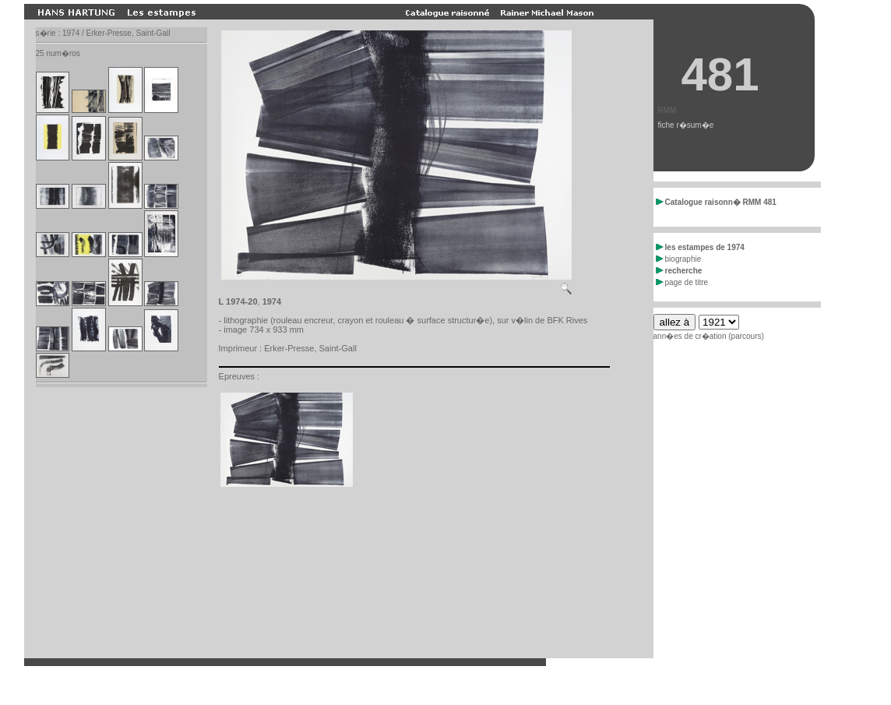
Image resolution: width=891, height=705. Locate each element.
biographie (679, 259)
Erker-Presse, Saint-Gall (310, 348)
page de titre (682, 282)
